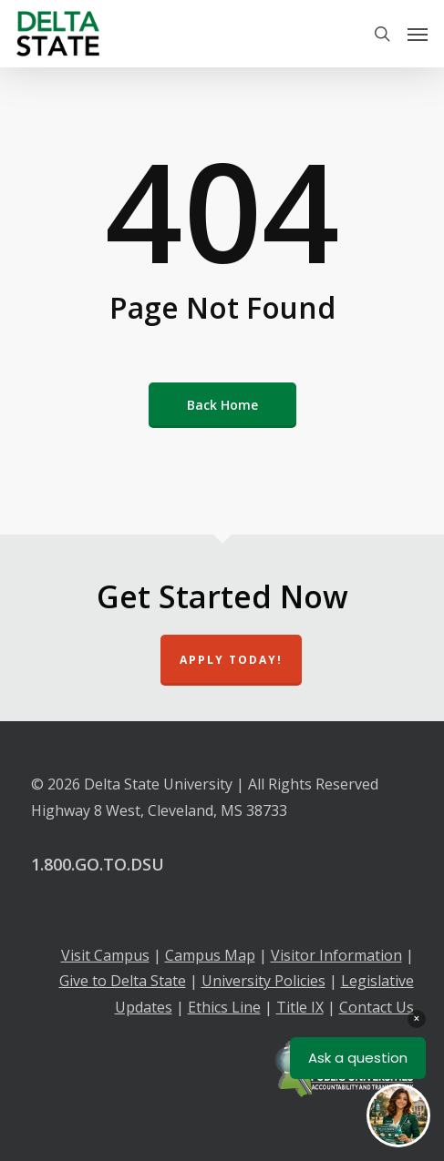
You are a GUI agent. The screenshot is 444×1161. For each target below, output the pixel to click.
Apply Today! (231, 659)
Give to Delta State (122, 981)
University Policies (263, 981)
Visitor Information (336, 955)
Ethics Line (224, 1007)
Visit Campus (105, 955)
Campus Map (210, 955)
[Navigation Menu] (418, 34)
